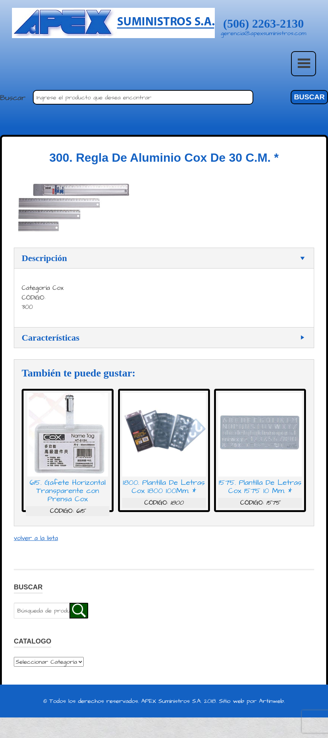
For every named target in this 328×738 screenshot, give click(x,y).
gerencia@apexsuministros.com (263, 33)
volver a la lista (36, 541)
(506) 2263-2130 (263, 23)
